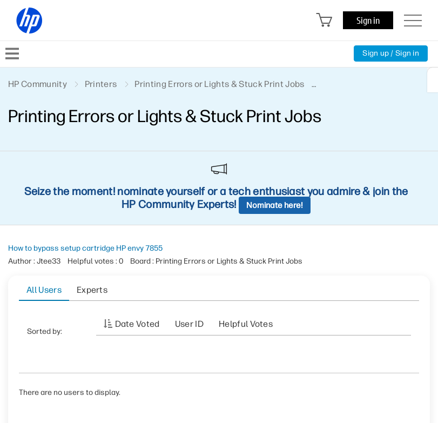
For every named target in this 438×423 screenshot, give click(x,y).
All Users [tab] (44, 290)
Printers (101, 84)
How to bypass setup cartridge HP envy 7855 (85, 248)
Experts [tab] (92, 290)
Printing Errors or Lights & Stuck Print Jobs (219, 84)
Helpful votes (246, 324)
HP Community (37, 84)
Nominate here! (274, 205)
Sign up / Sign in (390, 53)
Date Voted (137, 324)
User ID (189, 324)
